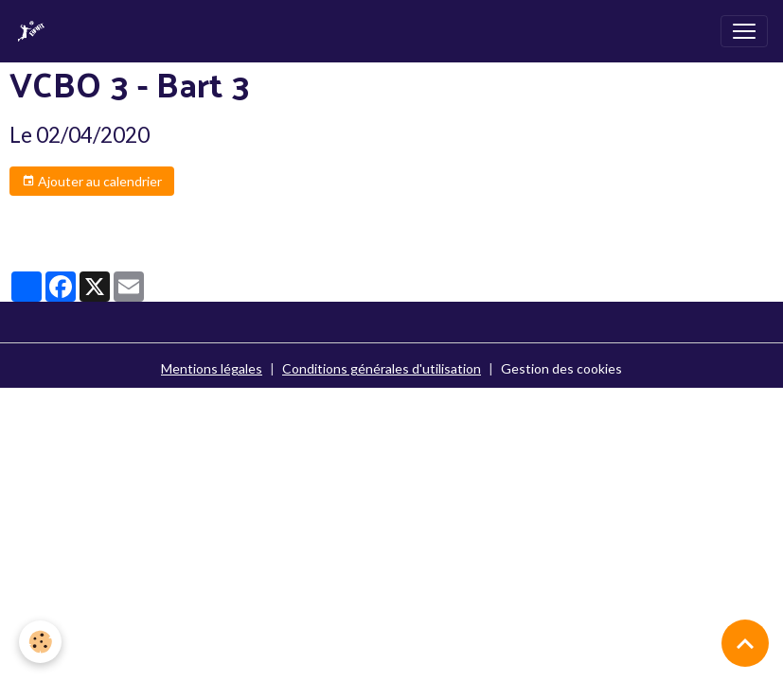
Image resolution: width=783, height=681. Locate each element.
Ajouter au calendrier (92, 181)
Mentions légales (211, 368)
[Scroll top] (745, 643)
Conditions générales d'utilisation (381, 368)
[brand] (35, 31)
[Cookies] (40, 641)
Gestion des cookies (561, 368)
